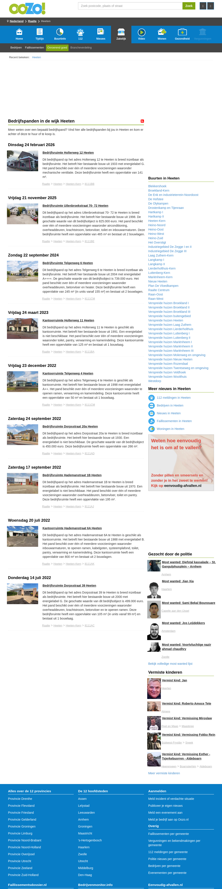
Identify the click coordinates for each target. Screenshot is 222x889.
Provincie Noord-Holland (24, 847)
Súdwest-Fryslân (172, 742)
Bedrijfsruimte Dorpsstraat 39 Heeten (69, 585)
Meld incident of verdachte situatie (171, 798)
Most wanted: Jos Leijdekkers (183, 623)
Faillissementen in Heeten (170, 421)
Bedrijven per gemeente (164, 866)
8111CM (90, 298)
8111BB (90, 184)
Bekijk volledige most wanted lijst (170, 663)
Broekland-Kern (158, 190)
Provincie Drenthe (20, 798)
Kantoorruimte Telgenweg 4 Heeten (67, 373)
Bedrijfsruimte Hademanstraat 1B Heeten (71, 475)
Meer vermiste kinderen (164, 773)
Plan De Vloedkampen (163, 285)
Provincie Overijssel (21, 854)
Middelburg (85, 868)
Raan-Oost (155, 294)
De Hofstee (155, 199)
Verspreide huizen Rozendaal (168, 363)
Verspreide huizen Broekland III (169, 311)
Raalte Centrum (159, 290)
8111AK (90, 563)
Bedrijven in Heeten (165, 405)
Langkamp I (156, 259)
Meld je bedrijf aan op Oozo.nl (168, 819)
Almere (166, 711)
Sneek (189, 742)
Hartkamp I (155, 212)
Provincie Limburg (20, 833)
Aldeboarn (205, 766)
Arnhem (166, 574)
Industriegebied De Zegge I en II (170, 246)
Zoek (189, 6)
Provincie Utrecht (19, 861)
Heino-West (156, 234)
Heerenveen (169, 766)
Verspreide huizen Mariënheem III (171, 350)
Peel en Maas (170, 726)
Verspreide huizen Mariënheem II (170, 346)
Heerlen (166, 688)
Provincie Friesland (21, 812)
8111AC (90, 625)
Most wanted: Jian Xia (178, 581)
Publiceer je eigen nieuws (165, 805)
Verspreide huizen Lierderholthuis (170, 329)
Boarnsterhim (188, 766)
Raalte (32, 21)
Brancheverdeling (81, 47)
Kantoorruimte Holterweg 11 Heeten (68, 320)
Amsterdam (168, 630)
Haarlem (167, 589)
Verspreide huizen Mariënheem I (170, 342)
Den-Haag (85, 875)
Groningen (85, 826)
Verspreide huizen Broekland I (168, 303)
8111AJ (89, 506)
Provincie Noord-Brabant (24, 840)
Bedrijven (16, 47)
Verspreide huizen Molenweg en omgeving (177, 355)
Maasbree (188, 726)
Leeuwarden (86, 812)
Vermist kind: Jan (174, 680)
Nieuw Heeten (157, 281)
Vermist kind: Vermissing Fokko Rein (188, 734)
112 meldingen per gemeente (168, 852)
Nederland (17, 21)
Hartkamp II (156, 216)
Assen (82, 798)
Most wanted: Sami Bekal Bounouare (188, 603)
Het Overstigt (157, 242)
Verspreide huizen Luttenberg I (169, 333)
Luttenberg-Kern (159, 272)
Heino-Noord (156, 225)
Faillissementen (34, 47)
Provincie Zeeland (20, 868)
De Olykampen (158, 203)
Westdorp (154, 381)
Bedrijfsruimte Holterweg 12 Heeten (68, 152)
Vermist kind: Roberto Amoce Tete (186, 703)
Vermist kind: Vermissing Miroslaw (187, 718)
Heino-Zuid (155, 238)
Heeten (36, 57)
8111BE (90, 241)
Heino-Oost (156, 229)
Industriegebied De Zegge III (167, 251)
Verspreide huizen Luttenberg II (169, 337)
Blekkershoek (157, 186)
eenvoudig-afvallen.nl (182, 486)
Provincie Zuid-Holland (23, 875)
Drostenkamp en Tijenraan (166, 208)
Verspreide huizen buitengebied (169, 316)
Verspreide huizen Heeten (165, 320)
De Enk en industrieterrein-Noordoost (173, 195)
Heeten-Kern (73, 184)
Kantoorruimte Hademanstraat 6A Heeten (72, 528)
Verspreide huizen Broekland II (169, 307)
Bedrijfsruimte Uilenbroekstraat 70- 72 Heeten (75, 205)
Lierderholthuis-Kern (162, 268)
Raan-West (155, 298)
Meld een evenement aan (165, 812)
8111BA (90, 351)
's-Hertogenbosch (90, 840)
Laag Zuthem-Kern (161, 255)
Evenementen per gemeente (167, 872)
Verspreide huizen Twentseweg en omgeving (178, 368)
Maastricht (85, 833)
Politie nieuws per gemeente (167, 859)
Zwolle (165, 656)
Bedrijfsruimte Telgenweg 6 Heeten (67, 263)
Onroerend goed (57, 47)
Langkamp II (156, 264)
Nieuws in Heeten (164, 413)
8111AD (90, 453)
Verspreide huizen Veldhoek (167, 372)
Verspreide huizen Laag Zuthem (169, 324)
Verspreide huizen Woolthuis (167, 376)
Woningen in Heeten (166, 429)
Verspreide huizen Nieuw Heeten (170, 359)
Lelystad (83, 805)
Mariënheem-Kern (160, 277)
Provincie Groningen (22, 826)
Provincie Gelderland (22, 819)
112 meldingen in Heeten (169, 397)
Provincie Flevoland (21, 805)
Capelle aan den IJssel (175, 610)
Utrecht (83, 861)
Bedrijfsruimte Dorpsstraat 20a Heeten (70, 426)
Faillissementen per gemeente (168, 834)
